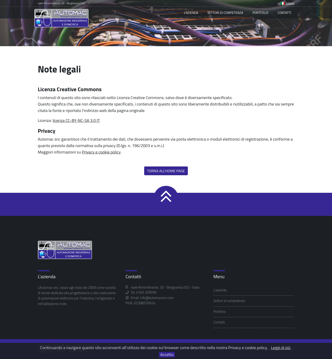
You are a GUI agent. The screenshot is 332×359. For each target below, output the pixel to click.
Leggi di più (280, 347)
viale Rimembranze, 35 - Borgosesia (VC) (61, 3)
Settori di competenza (225, 12)
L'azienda (191, 12)
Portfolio (260, 12)
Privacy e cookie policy (101, 152)
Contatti (284, 12)
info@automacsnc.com (157, 297)
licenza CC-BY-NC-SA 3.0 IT (76, 120)
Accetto (167, 354)
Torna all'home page (166, 171)
